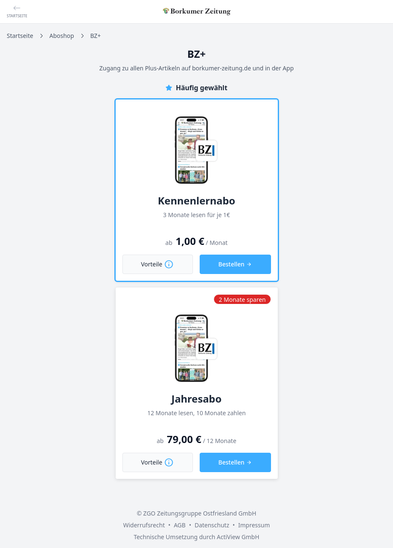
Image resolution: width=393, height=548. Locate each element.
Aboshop (61, 36)
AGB (180, 525)
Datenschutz (212, 525)
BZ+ (95, 36)
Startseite (20, 36)
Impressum (254, 525)
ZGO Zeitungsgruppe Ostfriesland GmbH (199, 513)
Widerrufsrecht (144, 525)
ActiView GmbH (238, 537)
